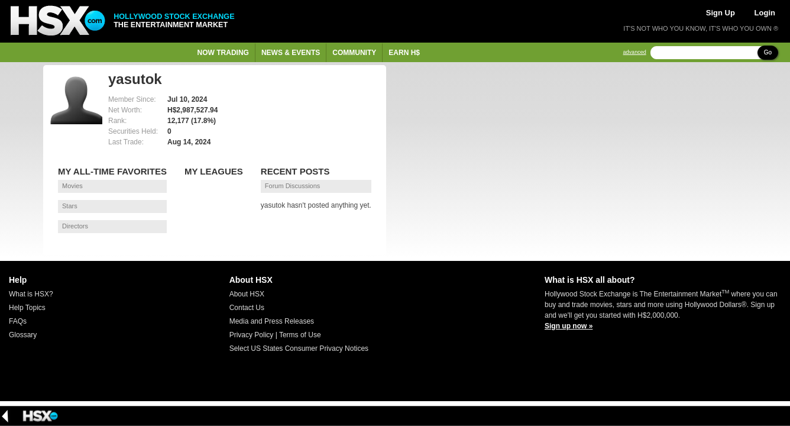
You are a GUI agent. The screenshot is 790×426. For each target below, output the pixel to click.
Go (768, 52)
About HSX (246, 294)
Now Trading (223, 53)
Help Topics (27, 308)
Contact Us (246, 308)
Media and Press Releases (271, 321)
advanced (634, 52)
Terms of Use (300, 335)
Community (354, 53)
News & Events (290, 53)
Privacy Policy (251, 335)
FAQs (18, 321)
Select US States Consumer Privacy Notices (298, 348)
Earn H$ (404, 53)
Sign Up (720, 12)
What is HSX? (31, 294)
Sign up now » (568, 326)
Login (765, 12)
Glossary (23, 335)
